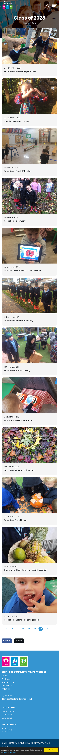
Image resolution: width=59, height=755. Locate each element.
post (19, 640)
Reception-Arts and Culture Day (19, 470)
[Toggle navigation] (54, 5)
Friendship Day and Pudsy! (16, 121)
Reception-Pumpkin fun (15, 520)
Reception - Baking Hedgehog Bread (21, 620)
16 (23, 628)
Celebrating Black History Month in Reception (25, 570)
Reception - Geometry (14, 221)
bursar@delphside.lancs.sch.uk (18, 699)
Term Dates (7, 714)
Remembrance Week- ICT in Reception (22, 270)
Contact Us (7, 718)
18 (35, 628)
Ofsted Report (8, 711)
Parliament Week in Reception (18, 420)
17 (29, 628)
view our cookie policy (9, 753)
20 (47, 628)
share (6, 640)
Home (26, 23)
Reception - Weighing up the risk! (20, 71)
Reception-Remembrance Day (18, 320)
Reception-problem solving (17, 370)
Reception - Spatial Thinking (17, 171)
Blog (34, 23)
